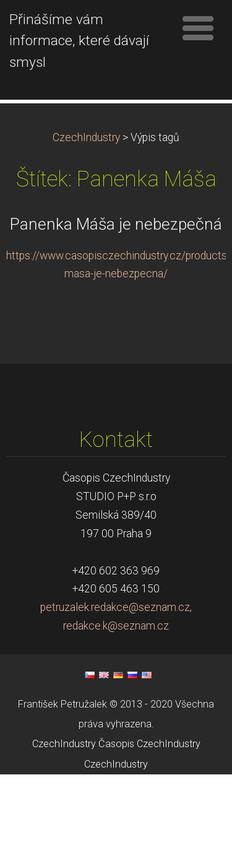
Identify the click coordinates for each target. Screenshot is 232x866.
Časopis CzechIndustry (149, 835)
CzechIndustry (86, 229)
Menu (198, 27)
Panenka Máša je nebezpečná (116, 315)
